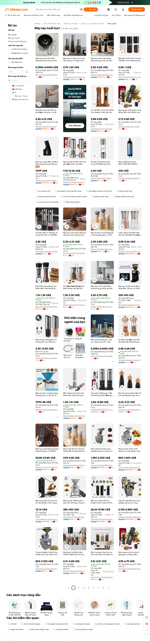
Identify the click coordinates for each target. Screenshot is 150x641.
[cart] (116, 10)
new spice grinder (61, 629)
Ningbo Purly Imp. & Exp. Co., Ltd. (130, 251)
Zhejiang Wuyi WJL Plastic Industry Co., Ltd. (102, 178)
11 (103, 588)
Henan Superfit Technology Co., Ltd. (74, 305)
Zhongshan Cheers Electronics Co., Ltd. (130, 569)
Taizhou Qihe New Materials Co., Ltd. (102, 249)
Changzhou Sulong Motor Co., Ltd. (130, 178)
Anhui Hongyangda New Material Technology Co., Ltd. (47, 75)
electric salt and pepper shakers (107, 624)
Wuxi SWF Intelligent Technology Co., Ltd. (130, 305)
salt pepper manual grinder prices (68, 191)
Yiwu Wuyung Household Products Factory (130, 410)
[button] (67, 52)
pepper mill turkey (15, 629)
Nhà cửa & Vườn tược (52, 24)
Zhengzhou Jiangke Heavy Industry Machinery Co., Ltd (47, 569)
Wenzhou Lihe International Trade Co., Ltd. (47, 410)
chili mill (12, 624)
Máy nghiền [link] (112, 24)
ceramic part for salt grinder (47, 202)
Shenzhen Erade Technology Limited (74, 253)
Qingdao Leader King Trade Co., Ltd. (130, 127)
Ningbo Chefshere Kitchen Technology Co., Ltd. (47, 127)
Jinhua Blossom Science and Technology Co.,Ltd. (47, 519)
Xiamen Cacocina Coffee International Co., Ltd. (47, 467)
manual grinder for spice (83, 629)
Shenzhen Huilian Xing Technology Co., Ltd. (74, 182)
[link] (147, 617)
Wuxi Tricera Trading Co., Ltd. (129, 77)
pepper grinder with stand (123, 197)
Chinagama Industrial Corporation (74, 77)
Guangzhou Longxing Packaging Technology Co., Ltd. (74, 465)
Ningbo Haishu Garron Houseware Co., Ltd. (74, 416)
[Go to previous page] (68, 588)
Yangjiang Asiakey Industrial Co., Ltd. (130, 360)
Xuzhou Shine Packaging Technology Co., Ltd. (74, 571)
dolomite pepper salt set (46, 197)
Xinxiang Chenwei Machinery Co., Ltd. (102, 465)
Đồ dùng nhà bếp (71, 24)
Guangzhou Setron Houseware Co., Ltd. (102, 129)
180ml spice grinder (72, 202)
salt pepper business (81, 624)
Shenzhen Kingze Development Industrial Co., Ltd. (102, 519)
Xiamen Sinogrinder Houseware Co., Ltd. (102, 577)
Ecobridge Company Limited (47, 251)
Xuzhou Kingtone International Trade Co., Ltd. (47, 358)
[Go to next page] (108, 588)
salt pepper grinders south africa (99, 191)
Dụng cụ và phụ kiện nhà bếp (92, 24)
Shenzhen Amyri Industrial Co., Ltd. (47, 307)
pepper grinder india (100, 197)
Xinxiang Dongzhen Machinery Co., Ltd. (130, 517)
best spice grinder (132, 624)
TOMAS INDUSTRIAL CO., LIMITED (102, 410)
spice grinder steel (124, 191)
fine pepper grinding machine (56, 624)
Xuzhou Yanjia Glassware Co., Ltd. (102, 75)
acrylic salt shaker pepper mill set (74, 197)
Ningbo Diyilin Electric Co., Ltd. (102, 307)
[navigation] (19, 306)
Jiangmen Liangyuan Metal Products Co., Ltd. (47, 180)
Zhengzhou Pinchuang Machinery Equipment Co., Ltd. (74, 517)
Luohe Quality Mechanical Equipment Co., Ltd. (130, 468)
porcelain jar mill (43, 191)
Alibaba (37, 24)
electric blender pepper (30, 624)
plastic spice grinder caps (38, 629)
